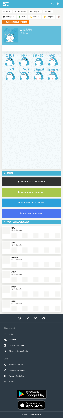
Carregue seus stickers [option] (14, 345)
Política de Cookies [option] (13, 364)
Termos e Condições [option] (14, 376)
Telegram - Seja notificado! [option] (16, 351)
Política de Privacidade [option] (14, 370)
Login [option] (8, 334)
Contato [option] (9, 381)
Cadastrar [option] (10, 339)
